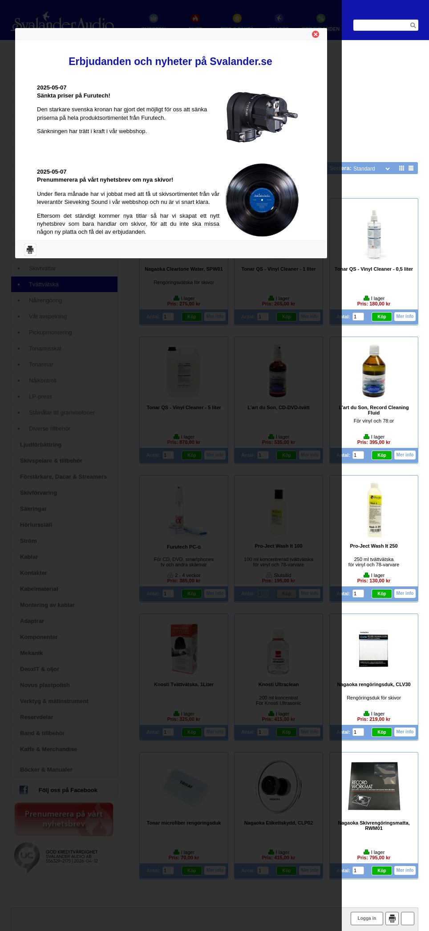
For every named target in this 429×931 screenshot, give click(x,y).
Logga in (367, 918)
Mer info (405, 316)
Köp (381, 316)
